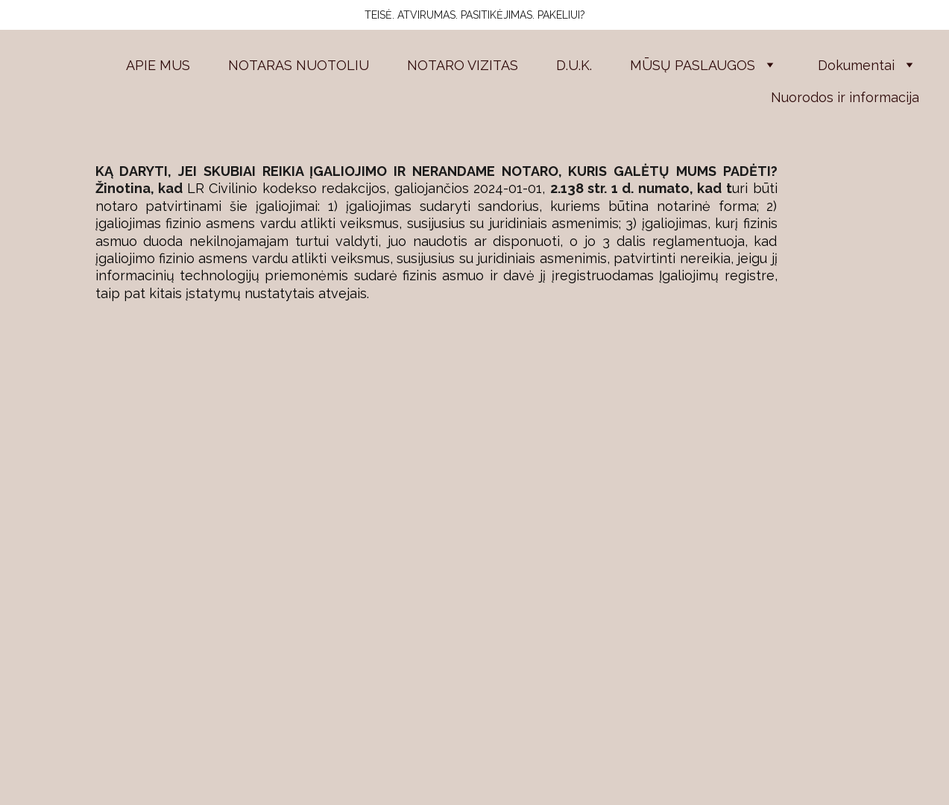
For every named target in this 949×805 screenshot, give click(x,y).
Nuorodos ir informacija (845, 97)
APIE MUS (158, 65)
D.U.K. (574, 65)
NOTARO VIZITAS (462, 65)
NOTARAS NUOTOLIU (298, 65)
